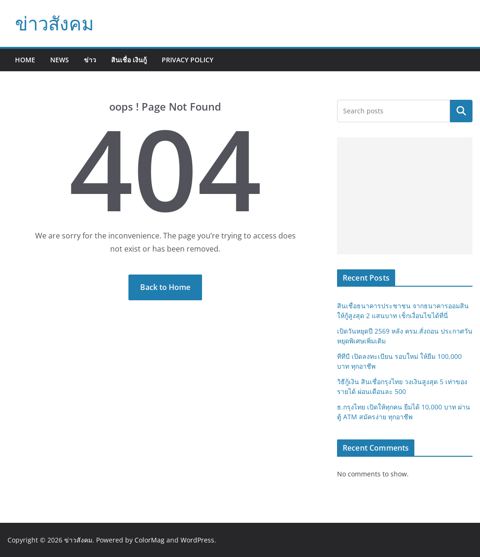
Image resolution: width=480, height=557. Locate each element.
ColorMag (150, 539)
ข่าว (90, 59)
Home (25, 59)
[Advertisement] (404, 195)
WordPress (197, 539)
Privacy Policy (187, 59)
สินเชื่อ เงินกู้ (129, 59)
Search (461, 111)
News (59, 59)
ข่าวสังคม (54, 23)
